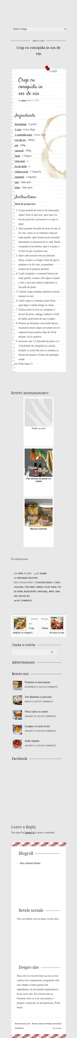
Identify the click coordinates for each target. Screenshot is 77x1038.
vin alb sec (20, 140)
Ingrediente (21, 124)
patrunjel (19, 176)
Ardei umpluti (32, 741)
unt (16, 145)
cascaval (19, 150)
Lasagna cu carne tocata (37, 726)
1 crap (18, 129)
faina (17, 155)
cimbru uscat (21, 171)
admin (23, 100)
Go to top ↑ (57, 1028)
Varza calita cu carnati (36, 711)
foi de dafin (21, 166)
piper (17, 187)
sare (17, 182)
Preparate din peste (27, 578)
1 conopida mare (23, 134)
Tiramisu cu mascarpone (37, 682)
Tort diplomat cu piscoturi (38, 697)
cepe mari (20, 161)
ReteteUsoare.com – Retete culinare (40, 12)
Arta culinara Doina (30, 863)
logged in (30, 832)
